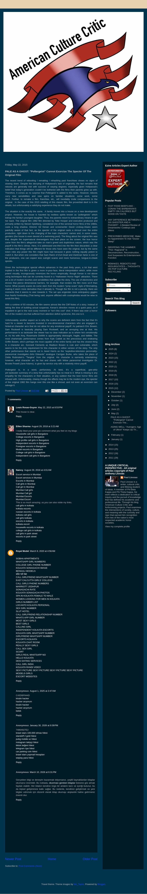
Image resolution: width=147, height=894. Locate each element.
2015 (111, 388)
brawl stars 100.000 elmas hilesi (32, 733)
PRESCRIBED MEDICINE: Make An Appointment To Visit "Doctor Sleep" (124, 239)
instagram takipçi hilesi (27, 742)
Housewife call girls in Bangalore (32, 434)
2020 (111, 366)
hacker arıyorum (24, 701)
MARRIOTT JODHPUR (27, 586)
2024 (111, 353)
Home (52, 859)
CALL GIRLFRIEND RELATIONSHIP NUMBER (39, 614)
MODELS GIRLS (24, 673)
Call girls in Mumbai (25, 484)
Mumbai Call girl (24, 493)
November (116, 396)
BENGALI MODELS (26, 571)
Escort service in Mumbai (28, 474)
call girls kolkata (24, 518)
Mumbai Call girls (24, 490)
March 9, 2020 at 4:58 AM (42, 551)
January (115, 439)
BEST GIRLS (22, 623)
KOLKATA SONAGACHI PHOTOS (33, 592)
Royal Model (22, 551)
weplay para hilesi (25, 758)
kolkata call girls (24, 515)
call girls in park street (26, 533)
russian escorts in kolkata (28, 512)
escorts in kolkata (24, 521)
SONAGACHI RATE (26, 589)
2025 (111, 349)
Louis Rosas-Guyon (26, 407)
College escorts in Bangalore (30, 437)
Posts (111, 285)
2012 (111, 453)
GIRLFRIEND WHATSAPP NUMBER (34, 636)
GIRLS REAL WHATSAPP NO (31, 654)
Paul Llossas (130, 477)
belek (18, 711)
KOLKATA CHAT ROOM (28, 642)
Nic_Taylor (79, 884)
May (113, 413)
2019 (111, 370)
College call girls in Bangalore (30, 452)
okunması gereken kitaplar (62, 783)
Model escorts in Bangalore (29, 449)
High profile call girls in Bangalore (32, 440)
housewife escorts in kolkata (30, 527)
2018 (111, 375)
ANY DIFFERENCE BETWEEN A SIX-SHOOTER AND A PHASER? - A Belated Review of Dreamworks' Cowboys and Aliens (124, 225)
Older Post (90, 859)
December (116, 392)
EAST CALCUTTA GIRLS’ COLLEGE (34, 580)
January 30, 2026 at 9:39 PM (44, 725)
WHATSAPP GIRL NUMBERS (31, 561)
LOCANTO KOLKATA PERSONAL (33, 605)
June (114, 409)
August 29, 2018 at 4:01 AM (37, 470)
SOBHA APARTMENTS (27, 558)
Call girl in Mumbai (25, 487)
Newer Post (13, 859)
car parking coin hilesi (26, 751)
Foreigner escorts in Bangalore (31, 446)
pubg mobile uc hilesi (26, 739)
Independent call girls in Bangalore (33, 455)
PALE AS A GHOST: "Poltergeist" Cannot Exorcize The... (122, 420)
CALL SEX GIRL (24, 648)
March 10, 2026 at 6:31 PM (43, 772)
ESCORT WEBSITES (26, 676)
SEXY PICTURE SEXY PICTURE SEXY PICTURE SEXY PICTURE (49, 670)
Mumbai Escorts (24, 496)
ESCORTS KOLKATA (26, 639)
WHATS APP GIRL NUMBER (30, 617)
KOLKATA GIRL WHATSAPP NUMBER (35, 633)
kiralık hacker (22, 698)
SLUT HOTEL (23, 611)
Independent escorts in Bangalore (32, 443)
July (113, 405)
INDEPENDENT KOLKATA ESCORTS (35, 630)
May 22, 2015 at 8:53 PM (50, 407)
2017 (111, 379)
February (116, 435)
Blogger (101, 884)
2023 (111, 358)
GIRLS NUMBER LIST (27, 602)
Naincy (19, 470)
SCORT (20, 651)
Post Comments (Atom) (30, 866)
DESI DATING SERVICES (29, 661)
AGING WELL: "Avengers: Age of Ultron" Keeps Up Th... (126, 428)
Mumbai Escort (23, 499)
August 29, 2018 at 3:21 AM (45, 426)
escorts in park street (26, 536)
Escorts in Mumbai (25, 480)
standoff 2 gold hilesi (26, 736)
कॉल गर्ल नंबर (21, 574)
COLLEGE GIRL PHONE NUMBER (33, 565)
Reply (19, 416)
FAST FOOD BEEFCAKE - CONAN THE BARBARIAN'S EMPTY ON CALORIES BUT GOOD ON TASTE (122, 210)
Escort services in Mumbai (29, 477)
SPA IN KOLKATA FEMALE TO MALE (34, 595)
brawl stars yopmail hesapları (30, 754)
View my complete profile (117, 526)
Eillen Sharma (23, 426)
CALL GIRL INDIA (25, 664)
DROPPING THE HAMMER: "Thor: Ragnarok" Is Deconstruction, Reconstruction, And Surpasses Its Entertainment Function (124, 252)
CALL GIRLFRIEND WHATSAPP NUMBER (37, 577)
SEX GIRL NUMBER (26, 608)
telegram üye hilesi (25, 748)
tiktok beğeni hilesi (25, 745)
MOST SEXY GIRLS (26, 620)
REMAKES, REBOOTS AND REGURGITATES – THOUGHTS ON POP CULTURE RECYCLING (124, 267)
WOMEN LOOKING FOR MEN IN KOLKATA (38, 599)
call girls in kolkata (25, 505)
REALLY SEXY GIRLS (27, 645)
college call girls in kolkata (29, 530)
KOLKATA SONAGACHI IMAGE (31, 568)
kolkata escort (23, 524)
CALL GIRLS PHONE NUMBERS (32, 583)
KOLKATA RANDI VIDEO (28, 667)
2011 (111, 457)
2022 (111, 362)
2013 (111, 449)
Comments (114, 290)
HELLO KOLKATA (25, 658)
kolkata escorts (23, 508)
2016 (111, 383)
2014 (111, 445)
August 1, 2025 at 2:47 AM (43, 691)
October (115, 400)
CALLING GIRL (23, 627)
